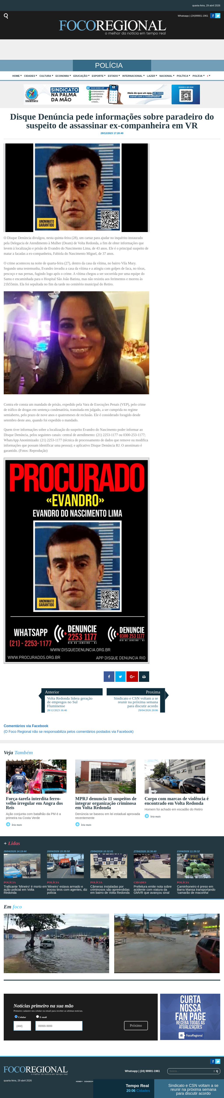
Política (182, 76)
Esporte (97, 76)
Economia (62, 76)
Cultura (45, 76)
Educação (80, 76)
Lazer (151, 76)
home (16, 76)
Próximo (136, 1025)
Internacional (132, 76)
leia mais (17, 824)
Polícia (197, 76)
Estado (113, 76)
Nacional (165, 76)
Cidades (29, 76)
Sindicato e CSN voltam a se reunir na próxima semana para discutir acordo (193, 1089)
